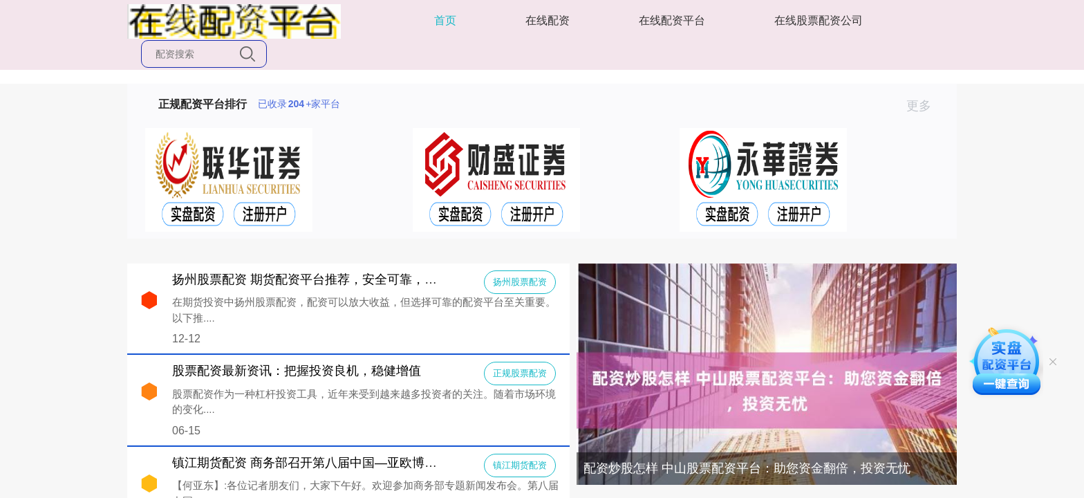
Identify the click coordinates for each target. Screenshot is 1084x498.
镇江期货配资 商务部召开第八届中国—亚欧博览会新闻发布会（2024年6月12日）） (403, 463)
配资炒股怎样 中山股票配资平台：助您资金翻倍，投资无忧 (746, 468)
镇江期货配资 (520, 465)
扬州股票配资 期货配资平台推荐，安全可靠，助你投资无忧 (335, 279)
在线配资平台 (672, 20)
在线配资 (547, 20)
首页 (445, 20)
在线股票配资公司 (818, 20)
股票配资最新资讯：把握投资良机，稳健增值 (296, 371)
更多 (924, 106)
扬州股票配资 (520, 282)
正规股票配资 (520, 373)
